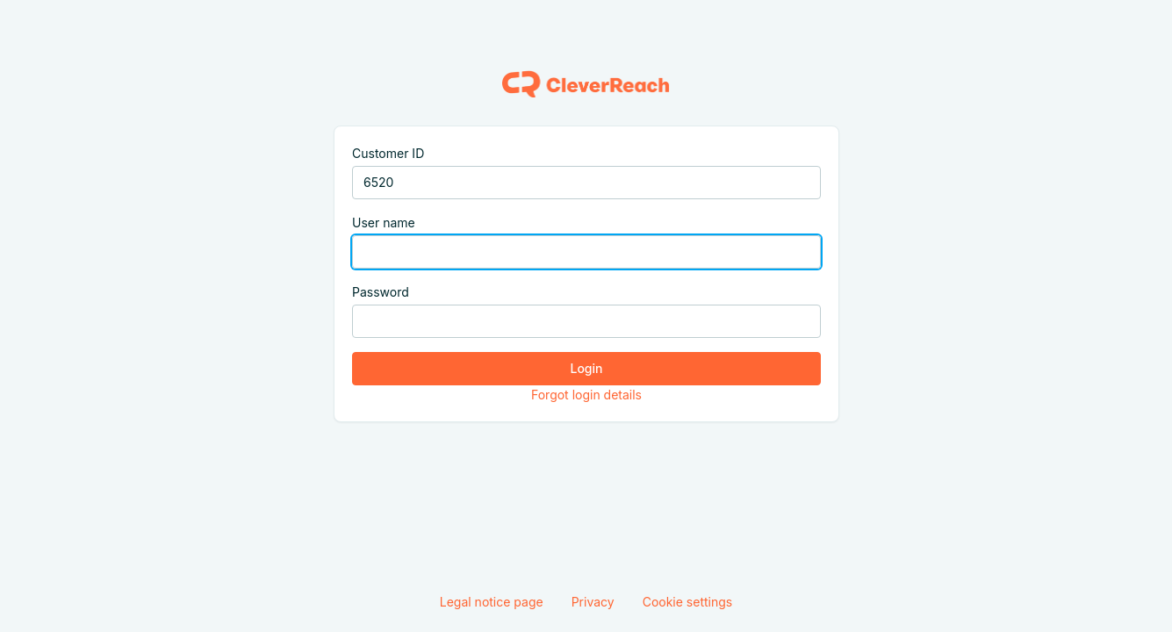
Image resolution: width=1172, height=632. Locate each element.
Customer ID (388, 153)
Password (380, 291)
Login (586, 368)
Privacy (593, 601)
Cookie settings (688, 601)
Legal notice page (491, 601)
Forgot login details (585, 394)
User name (383, 222)
